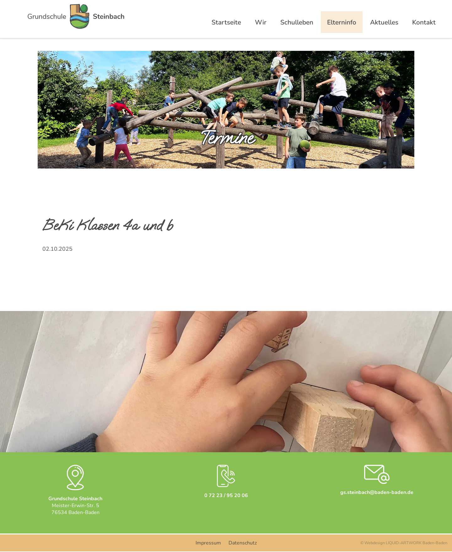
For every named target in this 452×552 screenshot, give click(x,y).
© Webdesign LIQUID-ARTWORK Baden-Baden (403, 543)
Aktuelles (384, 22)
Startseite (226, 22)
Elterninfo (341, 22)
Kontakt (424, 22)
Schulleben (296, 22)
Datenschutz (243, 542)
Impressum (208, 542)
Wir (260, 22)
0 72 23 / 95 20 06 (226, 495)
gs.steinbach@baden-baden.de (376, 492)
